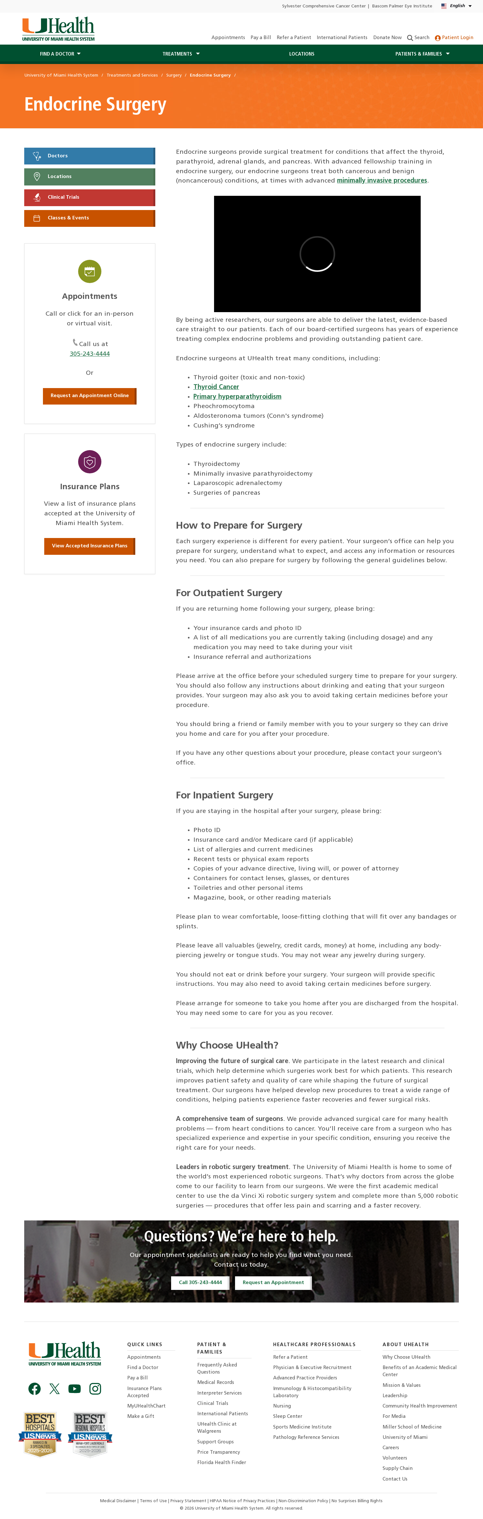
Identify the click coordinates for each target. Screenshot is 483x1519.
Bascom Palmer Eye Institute (402, 6)
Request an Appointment (273, 1282)
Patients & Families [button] (419, 54)
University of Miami (405, 1437)
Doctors (50, 156)
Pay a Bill (261, 38)
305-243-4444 (90, 354)
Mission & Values (402, 1385)
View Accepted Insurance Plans (90, 546)
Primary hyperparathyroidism (237, 397)
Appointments (228, 38)
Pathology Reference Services (306, 1437)
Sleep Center (287, 1416)
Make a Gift (140, 1416)
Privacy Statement (189, 1501)
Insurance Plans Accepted (144, 1392)
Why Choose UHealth (406, 1357)
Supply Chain (398, 1468)
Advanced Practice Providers (305, 1378)
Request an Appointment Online (90, 395)
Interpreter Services (219, 1393)
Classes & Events (60, 218)
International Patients (342, 38)
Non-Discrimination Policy (303, 1501)
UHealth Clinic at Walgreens (217, 1428)
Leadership (395, 1396)
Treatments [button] (177, 54)
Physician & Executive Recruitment (312, 1368)
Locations (301, 54)
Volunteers (395, 1458)
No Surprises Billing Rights (357, 1501)
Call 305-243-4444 (200, 1282)
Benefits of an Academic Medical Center (420, 1371)
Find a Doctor (142, 1368)
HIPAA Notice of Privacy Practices (242, 1501)
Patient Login (454, 38)
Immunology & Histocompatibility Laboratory (312, 1392)
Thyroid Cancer (216, 387)
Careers (391, 1448)
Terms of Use (154, 1501)
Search (418, 38)
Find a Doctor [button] (57, 54)
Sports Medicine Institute (302, 1427)
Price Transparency (218, 1452)
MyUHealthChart (146, 1406)
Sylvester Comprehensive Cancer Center (324, 6)
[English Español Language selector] (457, 6)
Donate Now (387, 38)
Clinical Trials (56, 197)
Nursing (282, 1406)
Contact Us (395, 1479)
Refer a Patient (294, 38)
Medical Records (215, 1382)
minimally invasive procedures (382, 181)
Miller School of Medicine (412, 1427)
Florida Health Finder (221, 1463)
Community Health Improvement (420, 1406)
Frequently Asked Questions (217, 1369)
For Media (394, 1416)
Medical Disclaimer (119, 1501)
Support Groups (215, 1442)
